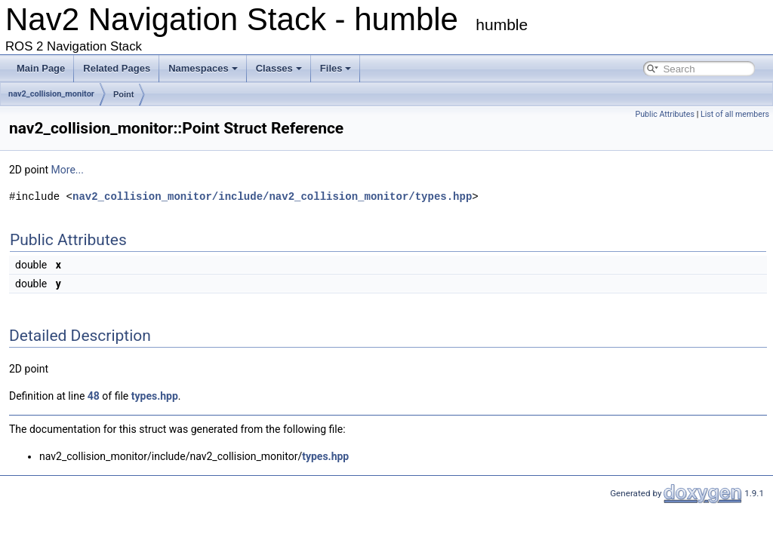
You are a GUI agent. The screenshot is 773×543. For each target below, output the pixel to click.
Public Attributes (664, 114)
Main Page (41, 68)
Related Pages (116, 68)
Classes (279, 68)
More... (67, 170)
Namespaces (203, 68)
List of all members (735, 114)
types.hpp (154, 396)
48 (94, 396)
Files (336, 68)
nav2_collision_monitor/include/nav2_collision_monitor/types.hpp (272, 196)
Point (123, 94)
